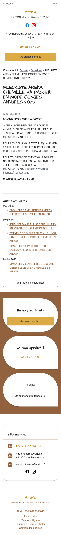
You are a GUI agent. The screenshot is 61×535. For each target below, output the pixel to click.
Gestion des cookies (30, 527)
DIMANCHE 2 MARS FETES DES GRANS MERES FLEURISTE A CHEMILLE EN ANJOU (31, 267)
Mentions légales (30, 520)
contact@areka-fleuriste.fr (31, 464)
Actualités (36, 70)
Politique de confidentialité (30, 524)
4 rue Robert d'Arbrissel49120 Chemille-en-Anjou (30, 455)
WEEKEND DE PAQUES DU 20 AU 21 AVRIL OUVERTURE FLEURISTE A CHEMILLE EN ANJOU (33, 237)
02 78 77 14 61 (30, 47)
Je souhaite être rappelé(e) (30, 395)
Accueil (24, 70)
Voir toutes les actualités (30, 282)
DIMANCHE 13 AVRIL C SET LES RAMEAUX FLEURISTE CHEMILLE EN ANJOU (30, 250)
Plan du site (30, 516)
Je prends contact (30, 56)
